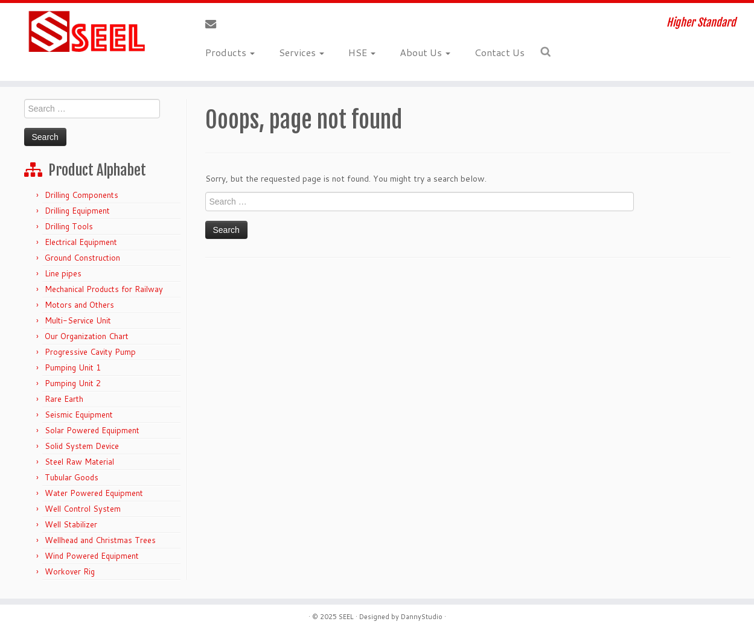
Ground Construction (82, 257)
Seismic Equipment (79, 414)
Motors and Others (79, 304)
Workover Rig (70, 571)
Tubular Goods (71, 477)
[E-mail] (214, 24)
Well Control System (83, 508)
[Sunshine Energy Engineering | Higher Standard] (87, 32)
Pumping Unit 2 (73, 383)
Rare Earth (64, 398)
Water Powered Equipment (94, 493)
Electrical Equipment (81, 242)
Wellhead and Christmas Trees (100, 540)
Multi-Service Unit (78, 320)
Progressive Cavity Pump (90, 351)
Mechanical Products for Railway (104, 289)
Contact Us (499, 52)
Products (230, 52)
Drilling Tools (69, 226)
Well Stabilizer (71, 524)
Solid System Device (82, 445)
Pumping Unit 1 (73, 367)
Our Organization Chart (87, 336)
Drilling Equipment (77, 210)
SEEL (346, 617)
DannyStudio (421, 617)
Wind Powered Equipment (92, 555)
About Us (425, 52)
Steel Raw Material (79, 461)
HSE (361, 52)
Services (301, 52)
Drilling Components (81, 194)
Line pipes (63, 273)
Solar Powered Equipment (92, 430)
